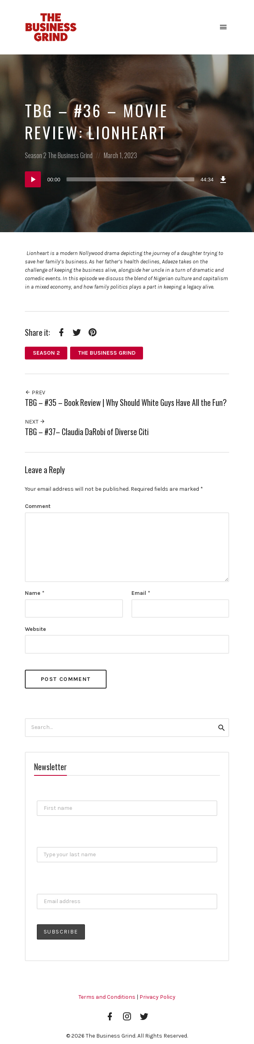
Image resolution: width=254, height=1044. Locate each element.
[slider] (131, 179)
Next (35, 421)
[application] (127, 179)
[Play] (33, 179)
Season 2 (35, 155)
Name (34, 593)
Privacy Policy (157, 997)
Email (140, 593)
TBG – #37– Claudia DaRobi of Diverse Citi (87, 432)
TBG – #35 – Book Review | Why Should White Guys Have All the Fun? (126, 402)
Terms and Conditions (107, 997)
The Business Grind (70, 155)
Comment (37, 506)
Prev (35, 392)
